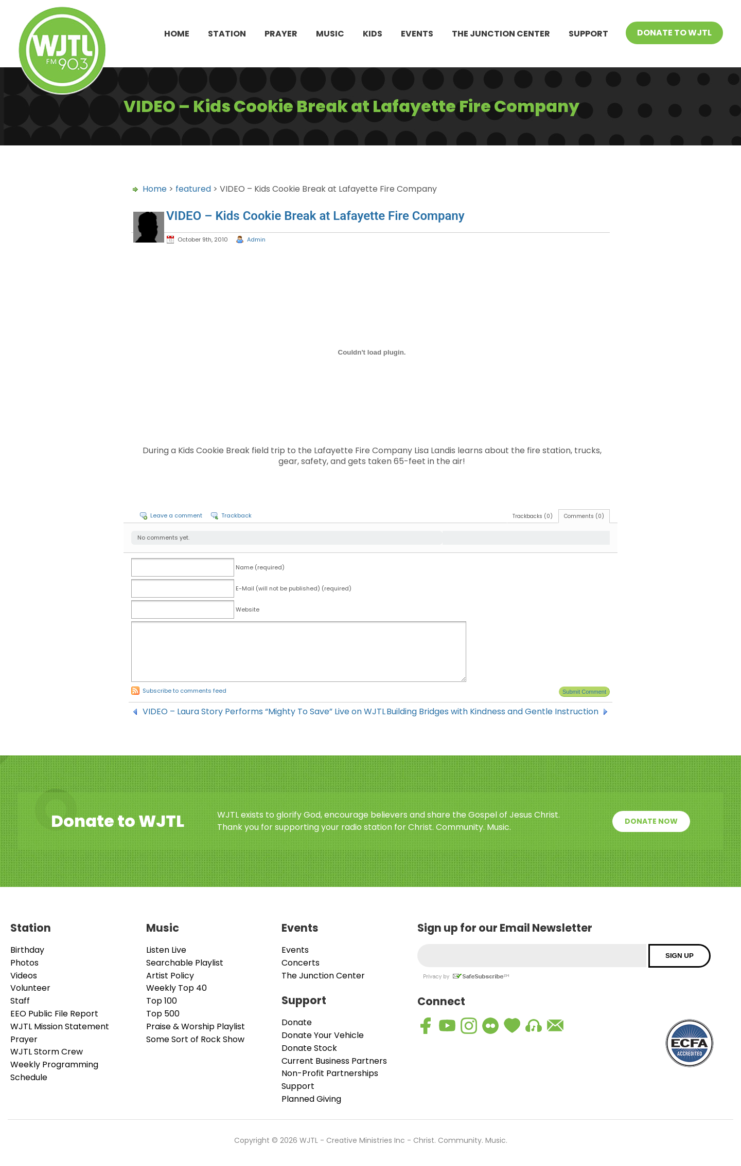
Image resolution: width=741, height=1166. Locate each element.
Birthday (27, 950)
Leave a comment (176, 515)
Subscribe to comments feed (184, 691)
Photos (24, 963)
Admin (256, 239)
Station (227, 34)
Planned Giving (311, 1099)
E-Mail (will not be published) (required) (293, 588)
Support (588, 34)
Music (330, 34)
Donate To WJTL (674, 33)
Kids (372, 34)
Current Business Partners (334, 1061)
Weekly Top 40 (176, 988)
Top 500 (163, 1014)
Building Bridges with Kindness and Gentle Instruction (492, 712)
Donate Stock (309, 1048)
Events (417, 34)
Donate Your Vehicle (322, 1035)
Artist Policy (170, 976)
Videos (23, 976)
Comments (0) (584, 516)
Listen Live (166, 950)
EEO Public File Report (54, 1014)
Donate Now (651, 821)
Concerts (300, 963)
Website (247, 609)
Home (176, 34)
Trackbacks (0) (533, 516)
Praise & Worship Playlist (195, 1026)
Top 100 (161, 1001)
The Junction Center (501, 34)
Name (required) (260, 567)
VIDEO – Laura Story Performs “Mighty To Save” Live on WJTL (264, 712)
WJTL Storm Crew (46, 1052)
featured (193, 189)
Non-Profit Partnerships (329, 1073)
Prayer (280, 34)
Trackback (236, 515)
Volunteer (30, 988)
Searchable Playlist (184, 963)
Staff (20, 1001)
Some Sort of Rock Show (195, 1039)
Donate (296, 1022)
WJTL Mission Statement (59, 1026)
